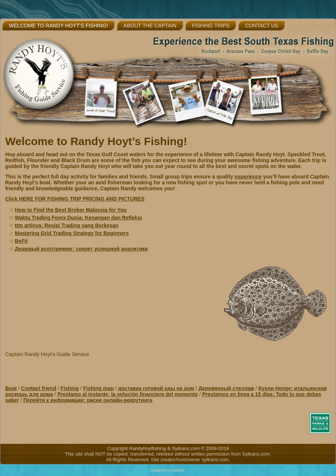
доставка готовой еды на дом (156, 388)
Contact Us (261, 26)
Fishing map (98, 388)
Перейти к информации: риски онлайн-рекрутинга (87, 400)
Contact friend (38, 388)
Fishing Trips (211, 26)
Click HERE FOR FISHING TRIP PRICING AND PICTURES (75, 199)
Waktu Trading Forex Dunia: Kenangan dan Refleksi (78, 218)
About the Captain (150, 26)
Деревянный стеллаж (226, 388)
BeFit (21, 241)
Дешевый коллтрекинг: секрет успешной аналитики (81, 249)
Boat (11, 388)
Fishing (69, 388)
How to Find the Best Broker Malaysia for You (71, 210)
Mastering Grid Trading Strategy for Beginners (72, 233)
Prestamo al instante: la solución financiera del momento (127, 394)
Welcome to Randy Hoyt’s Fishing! (58, 26)
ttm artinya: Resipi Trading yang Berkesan (66, 225)
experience (248, 177)
